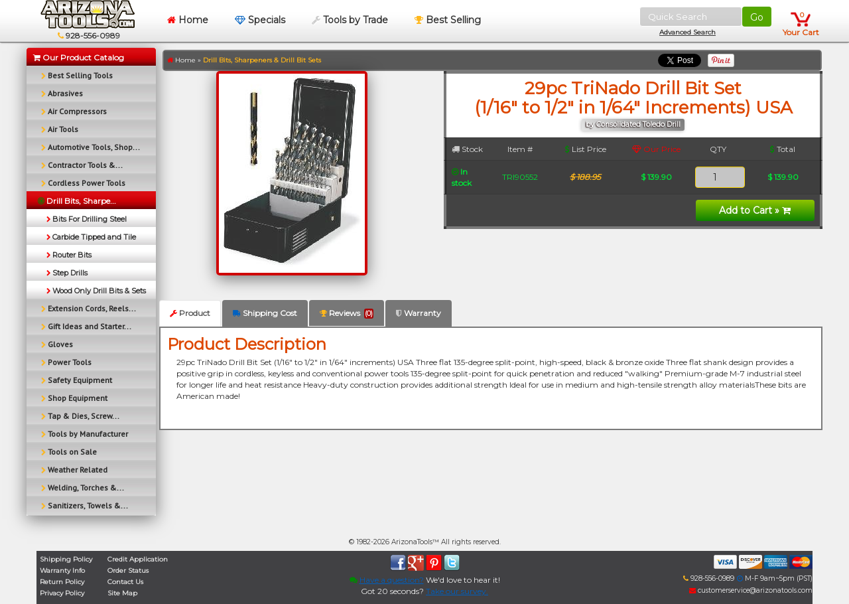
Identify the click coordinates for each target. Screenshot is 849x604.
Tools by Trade (350, 20)
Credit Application (137, 559)
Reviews (346, 313)
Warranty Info (62, 570)
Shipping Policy (66, 559)
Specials (260, 20)
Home (187, 20)
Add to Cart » (755, 210)
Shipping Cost (265, 313)
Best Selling (448, 20)
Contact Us (125, 581)
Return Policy (62, 581)
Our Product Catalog (78, 57)
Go (756, 17)
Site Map (122, 593)
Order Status (128, 570)
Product (190, 313)
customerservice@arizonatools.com (751, 590)
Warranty (418, 313)
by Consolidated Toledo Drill (633, 124)
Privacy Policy (62, 593)
